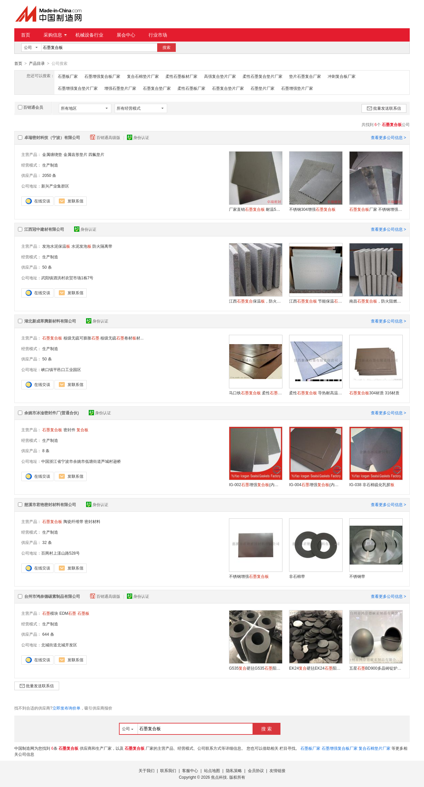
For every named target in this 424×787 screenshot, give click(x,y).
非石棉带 (297, 576)
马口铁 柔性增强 (255, 392)
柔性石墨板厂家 (191, 88)
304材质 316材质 (374, 392)
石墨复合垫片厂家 (228, 88)
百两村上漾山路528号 (60, 553)
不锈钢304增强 (312, 209)
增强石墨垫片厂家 (120, 88)
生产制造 (50, 165)
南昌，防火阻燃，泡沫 (375, 301)
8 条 (46, 450)
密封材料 (92, 521)
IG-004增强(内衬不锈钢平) (315, 484)
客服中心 (190, 770)
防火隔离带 (102, 246)
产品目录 (37, 63)
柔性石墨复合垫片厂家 (262, 76)
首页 (25, 35)
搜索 (166, 47)
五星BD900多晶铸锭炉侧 (375, 668)
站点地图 (212, 770)
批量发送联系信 (384, 108)
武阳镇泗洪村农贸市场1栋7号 (67, 277)
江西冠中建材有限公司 (44, 229)
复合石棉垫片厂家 (143, 76)
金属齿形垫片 (75, 154)
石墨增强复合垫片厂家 (78, 88)
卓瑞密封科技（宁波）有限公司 (52, 137)
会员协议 (256, 770)
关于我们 (147, 770)
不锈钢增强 (249, 576)
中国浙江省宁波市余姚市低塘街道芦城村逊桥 (81, 461)
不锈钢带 (357, 576)
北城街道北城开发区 (59, 644)
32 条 (47, 542)
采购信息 (55, 35)
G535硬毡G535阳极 (255, 668)
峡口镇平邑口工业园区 (61, 369)
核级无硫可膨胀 (81, 337)
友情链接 (277, 770)
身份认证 (138, 137)
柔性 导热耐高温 (315, 392)
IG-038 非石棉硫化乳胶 (371, 484)
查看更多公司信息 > (388, 137)
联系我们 (168, 770)
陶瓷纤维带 (73, 521)
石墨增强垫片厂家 (297, 88)
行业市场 (158, 35)
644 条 (48, 634)
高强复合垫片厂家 (220, 76)
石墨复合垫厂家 (157, 88)
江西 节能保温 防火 (315, 301)
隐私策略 (234, 770)
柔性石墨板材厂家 (181, 76)
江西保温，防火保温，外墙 (255, 301)
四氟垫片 (96, 154)
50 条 (47, 267)
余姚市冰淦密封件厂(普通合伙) (51, 412)
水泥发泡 (81, 246)
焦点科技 (219, 777)
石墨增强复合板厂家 (102, 76)
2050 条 (49, 175)
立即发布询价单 (66, 708)
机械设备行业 (89, 35)
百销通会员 (30, 107)
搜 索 (266, 728)
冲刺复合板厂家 (342, 76)
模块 (50, 613)
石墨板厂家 (68, 76)
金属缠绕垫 (52, 154)
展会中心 (126, 35)
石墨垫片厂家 (262, 88)
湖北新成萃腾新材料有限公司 (50, 321)
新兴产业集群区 (55, 186)
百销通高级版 (105, 137)
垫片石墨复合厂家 (305, 76)
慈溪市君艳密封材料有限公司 (50, 504)
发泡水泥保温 (56, 246)
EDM (67, 613)
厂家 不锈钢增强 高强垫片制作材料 (375, 209)
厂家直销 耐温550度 (255, 209)
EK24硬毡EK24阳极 (315, 668)
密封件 (69, 429)
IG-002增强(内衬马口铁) (255, 484)
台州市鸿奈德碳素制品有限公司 (52, 596)
